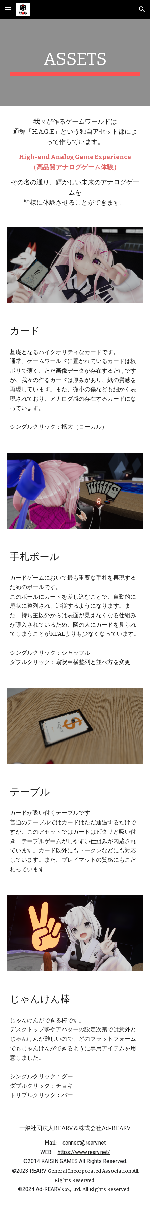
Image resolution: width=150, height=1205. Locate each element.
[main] (75, 62)
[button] (8, 9)
